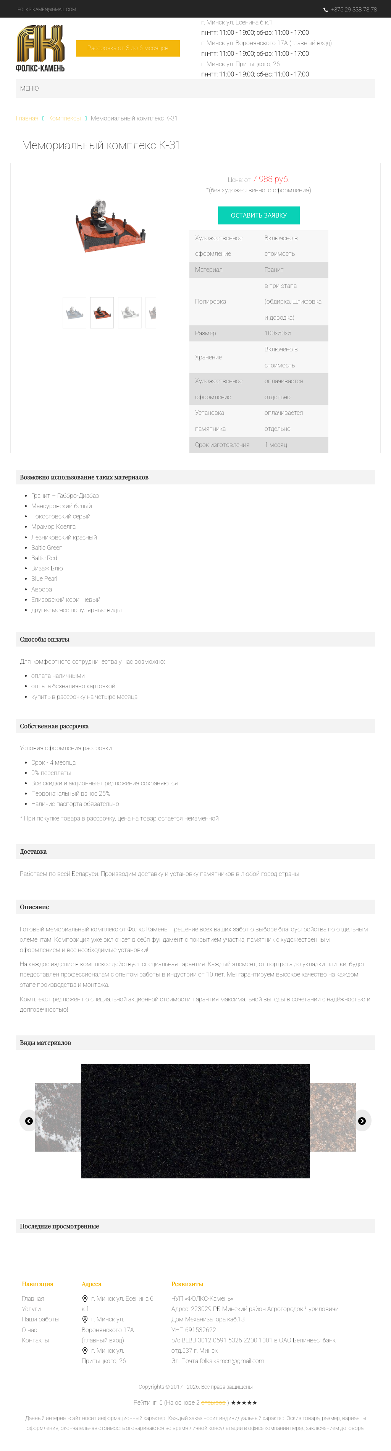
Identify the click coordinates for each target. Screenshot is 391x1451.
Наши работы (41, 1319)
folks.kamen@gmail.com (47, 9)
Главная (33, 1298)
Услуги (31, 1309)
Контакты (35, 1340)
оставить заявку (259, 215)
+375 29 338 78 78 (350, 9)
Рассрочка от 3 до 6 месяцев (127, 48)
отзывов (213, 1402)
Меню (29, 88)
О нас (29, 1330)
